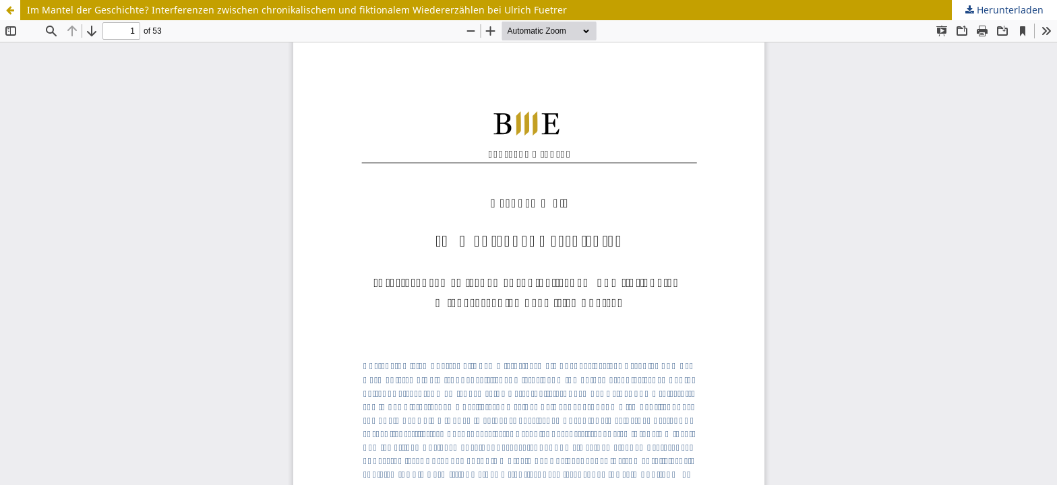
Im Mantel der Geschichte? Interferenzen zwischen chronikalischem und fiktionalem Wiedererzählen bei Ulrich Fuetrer (297, 9)
